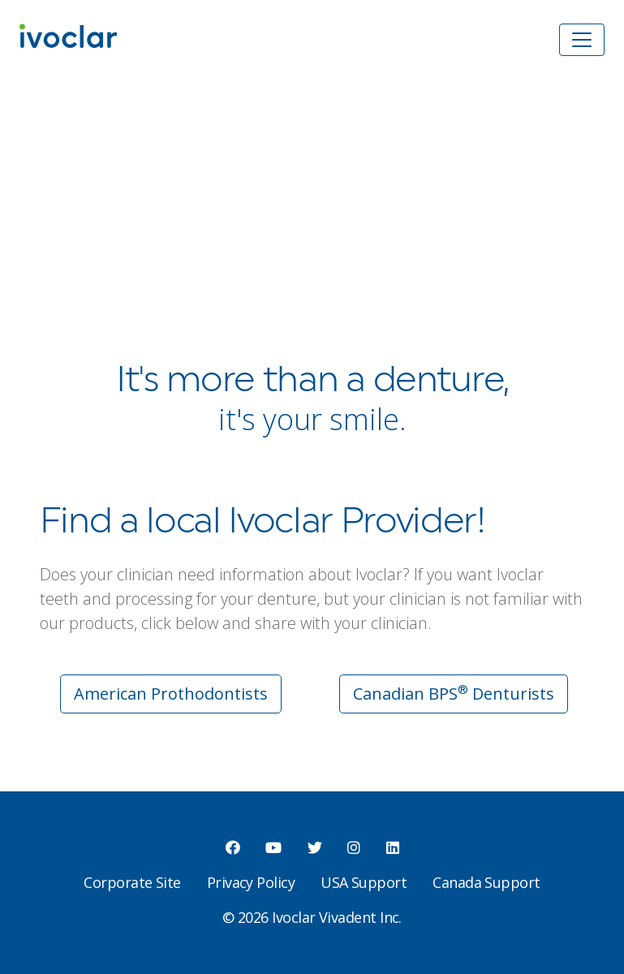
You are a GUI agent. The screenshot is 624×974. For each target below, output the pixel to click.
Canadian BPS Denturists (453, 693)
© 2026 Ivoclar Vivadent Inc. (312, 917)
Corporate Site (132, 882)
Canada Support (486, 882)
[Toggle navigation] (582, 40)
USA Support (364, 882)
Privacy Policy (251, 882)
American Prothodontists (171, 694)
